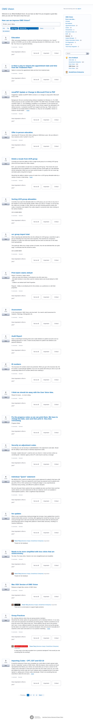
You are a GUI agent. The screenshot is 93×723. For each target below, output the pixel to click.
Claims (67, 27)
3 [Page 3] (33, 695)
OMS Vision (72, 66)
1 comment (14, 677)
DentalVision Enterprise (75, 62)
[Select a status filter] (47, 28)
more (27, 110)
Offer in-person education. (22, 132)
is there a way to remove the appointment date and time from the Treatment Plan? (34, 66)
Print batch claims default (22, 273)
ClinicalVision (69, 29)
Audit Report (17, 336)
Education (16, 38)
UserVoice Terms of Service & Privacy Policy (52, 717)
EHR (67, 34)
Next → (41, 695)
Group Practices (18, 616)
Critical (57, 54)
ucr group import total (21, 234)
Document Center (70, 32)
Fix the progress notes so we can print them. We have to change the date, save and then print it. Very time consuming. (35, 419)
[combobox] (76, 53)
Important (47, 54)
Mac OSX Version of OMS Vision (25, 584)
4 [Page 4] (36, 695)
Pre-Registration (70, 42)
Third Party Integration (71, 46)
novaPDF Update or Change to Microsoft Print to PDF (33, 92)
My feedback (6, 31)
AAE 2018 (71, 60)
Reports (68, 44)
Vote (6, 42)
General (20, 47)
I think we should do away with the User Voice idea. (33, 392)
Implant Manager (70, 38)
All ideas (68, 21)
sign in (79, 8)
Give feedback (73, 57)
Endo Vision (72, 64)
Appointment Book (70, 25)
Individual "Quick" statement (23, 477)
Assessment (17, 310)
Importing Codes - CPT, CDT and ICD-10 (28, 661)
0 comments (14, 47)
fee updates (16, 514)
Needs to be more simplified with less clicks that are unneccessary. (33, 552)
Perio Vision (72, 68)
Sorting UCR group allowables (24, 199)
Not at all (37, 54)
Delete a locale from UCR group (24, 159)
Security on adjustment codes (24, 445)
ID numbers (16, 364)
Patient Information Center (72, 40)
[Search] (87, 53)
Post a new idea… (70, 19)
